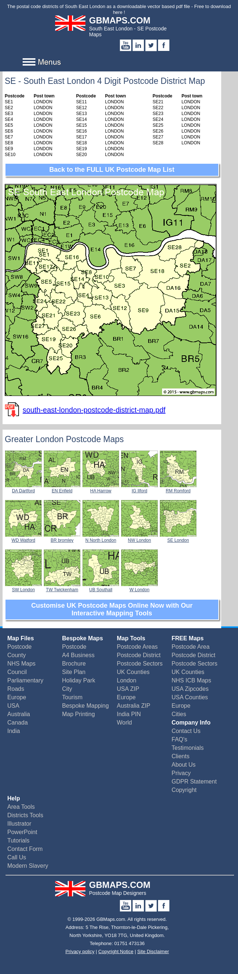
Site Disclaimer (153, 951)
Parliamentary (25, 680)
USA (13, 706)
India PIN (129, 714)
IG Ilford (139, 488)
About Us (184, 765)
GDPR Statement (194, 781)
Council (17, 672)
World (124, 722)
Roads (15, 689)
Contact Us (186, 731)
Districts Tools (25, 815)
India (13, 731)
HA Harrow (100, 488)
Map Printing (78, 714)
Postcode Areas (137, 647)
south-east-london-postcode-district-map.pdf (94, 410)
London (126, 680)
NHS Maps (21, 663)
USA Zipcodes (190, 689)
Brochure (74, 663)
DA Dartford (23, 488)
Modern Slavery (27, 866)
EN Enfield (62, 488)
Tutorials (18, 840)
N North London (100, 538)
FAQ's (179, 739)
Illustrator (19, 824)
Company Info (191, 722)
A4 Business (78, 655)
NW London (139, 538)
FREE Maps (188, 638)
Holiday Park (78, 680)
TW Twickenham (62, 587)
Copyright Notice (115, 951)
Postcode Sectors (139, 663)
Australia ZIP (133, 706)
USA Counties (190, 697)
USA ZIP (128, 689)
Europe (16, 697)
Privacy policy (79, 951)
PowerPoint (22, 832)
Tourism (72, 697)
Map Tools (131, 638)
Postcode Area (191, 647)
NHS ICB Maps (191, 680)
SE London (178, 538)
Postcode (19, 647)
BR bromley (62, 538)
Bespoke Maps (82, 638)
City (67, 689)
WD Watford (23, 538)
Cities (179, 714)
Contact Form (25, 849)
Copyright (184, 790)
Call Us (16, 857)
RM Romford (178, 488)
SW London (23, 587)
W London (139, 587)
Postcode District (139, 655)
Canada (17, 722)
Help (13, 798)
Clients (180, 756)
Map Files (20, 638)
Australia (18, 714)
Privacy (181, 773)
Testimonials (188, 748)
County (16, 655)
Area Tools (21, 807)
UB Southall (100, 587)
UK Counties (133, 672)
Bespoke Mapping (85, 706)
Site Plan (73, 672)
